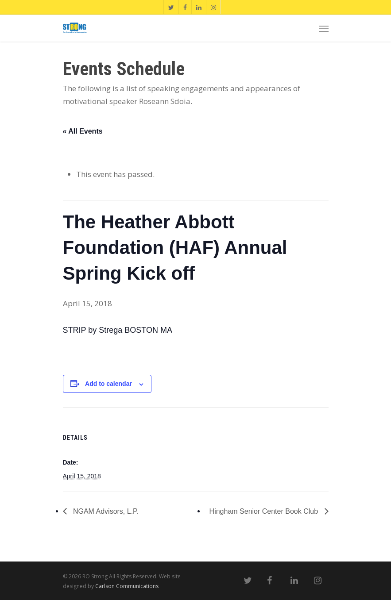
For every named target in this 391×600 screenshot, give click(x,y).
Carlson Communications (127, 586)
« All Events (83, 131)
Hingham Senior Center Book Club (264, 511)
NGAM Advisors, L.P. (105, 511)
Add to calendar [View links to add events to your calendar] (108, 383)
